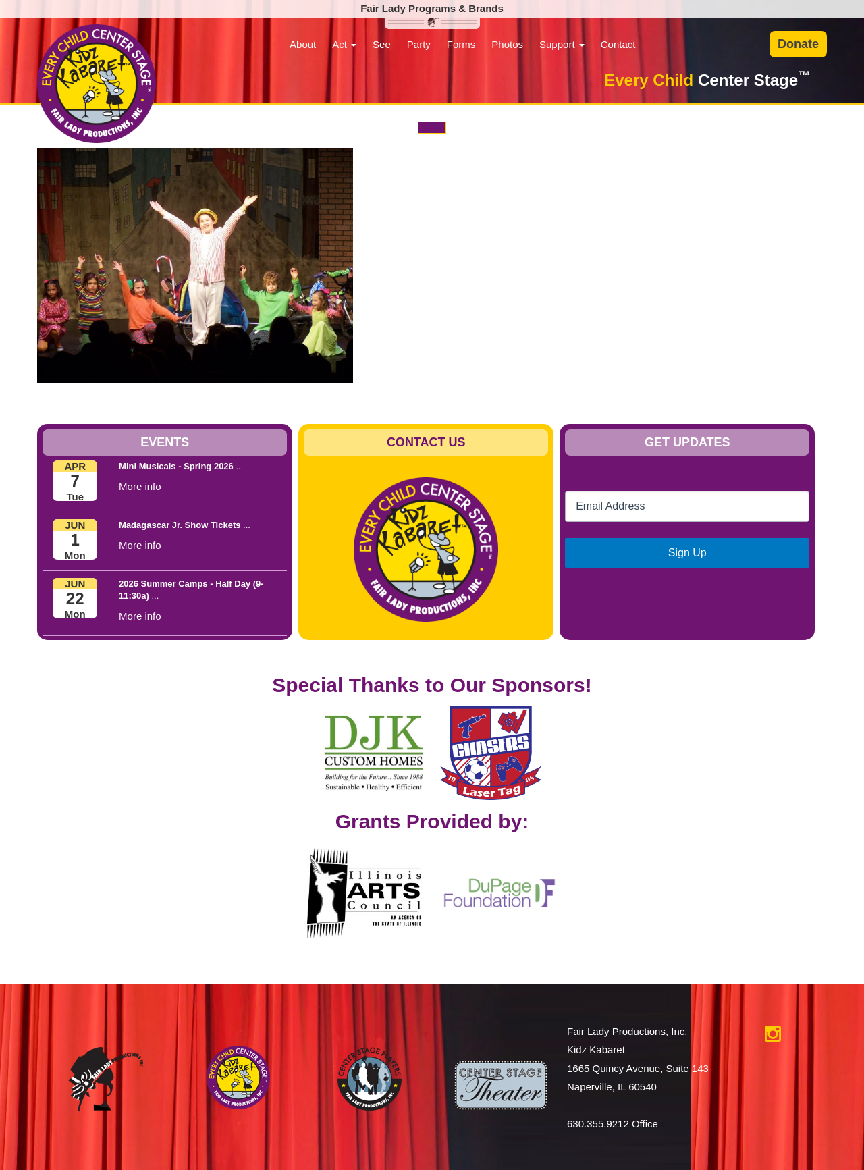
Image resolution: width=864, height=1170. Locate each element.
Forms (461, 44)
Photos (507, 44)
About (303, 44)
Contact (618, 44)
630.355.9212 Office (612, 1123)
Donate (798, 44)
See (382, 44)
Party (419, 44)
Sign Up (687, 552)
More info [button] (140, 486)
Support (562, 44)
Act (344, 44)
